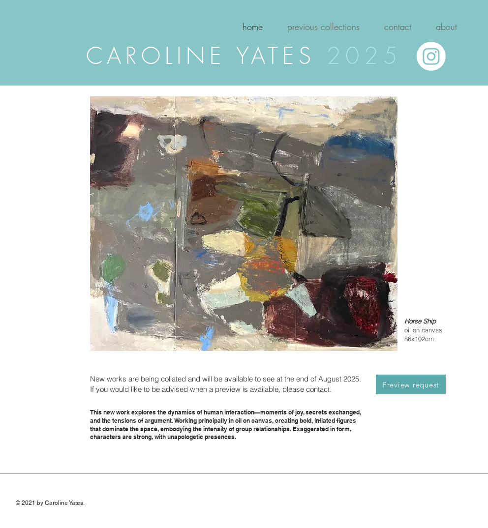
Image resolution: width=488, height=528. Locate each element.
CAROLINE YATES (206, 56)
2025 (364, 56)
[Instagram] (431, 56)
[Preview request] (411, 384)
